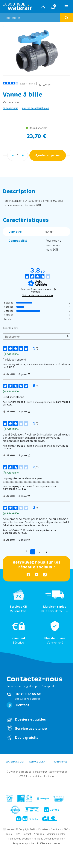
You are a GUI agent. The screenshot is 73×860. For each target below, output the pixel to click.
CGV (17, 834)
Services (56, 829)
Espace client (38, 761)
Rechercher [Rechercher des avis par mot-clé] (34, 337)
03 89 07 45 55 (28, 694)
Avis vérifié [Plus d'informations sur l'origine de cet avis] (13, 354)
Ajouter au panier (47, 155)
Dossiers (43, 829)
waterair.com (15, 761)
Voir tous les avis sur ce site (37, 295)
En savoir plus (10, 108)
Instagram (44, 574)
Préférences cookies (48, 843)
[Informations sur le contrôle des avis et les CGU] (54, 289)
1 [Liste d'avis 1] (32, 551)
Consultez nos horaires (27, 698)
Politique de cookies (19, 838)
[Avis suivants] (46, 552)
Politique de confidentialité (48, 838)
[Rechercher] (36, 17)
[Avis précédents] (26, 551)
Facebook (28, 574)
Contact (22, 705)
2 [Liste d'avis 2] (39, 551)
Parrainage (60, 761)
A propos (39, 834)
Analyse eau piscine (23, 843)
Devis (8, 834)
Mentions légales (56, 834)
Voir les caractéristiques (35, 108)
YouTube (36, 574)
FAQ (66, 829)
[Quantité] (17, 155)
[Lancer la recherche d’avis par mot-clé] (67, 336)
